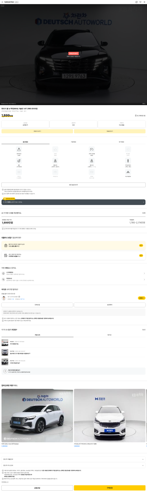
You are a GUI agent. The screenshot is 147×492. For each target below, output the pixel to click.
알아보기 (73, 245)
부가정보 (121, 142)
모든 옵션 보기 (73, 185)
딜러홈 (141, 298)
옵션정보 (25, 142)
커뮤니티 (37, 335)
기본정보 (73, 142)
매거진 (109, 335)
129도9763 (11, 2)
